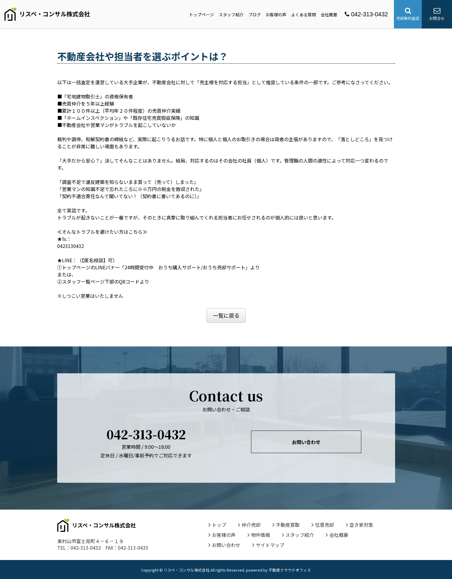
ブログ (254, 15)
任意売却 (323, 524)
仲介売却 (249, 524)
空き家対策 (359, 524)
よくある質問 (303, 15)
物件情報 (258, 534)
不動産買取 (286, 524)
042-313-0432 (366, 14)
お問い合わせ (306, 442)
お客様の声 (276, 15)
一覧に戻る (226, 315)
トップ (217, 524)
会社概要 (329, 15)
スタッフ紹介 (231, 15)
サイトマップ (268, 544)
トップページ (201, 15)
